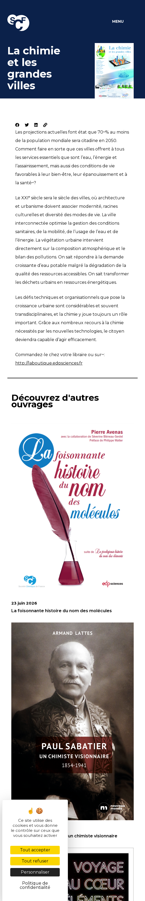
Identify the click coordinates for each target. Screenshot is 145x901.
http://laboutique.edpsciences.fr (49, 363)
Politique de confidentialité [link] (35, 885)
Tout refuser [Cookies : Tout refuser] (35, 861)
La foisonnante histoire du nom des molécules (61, 610)
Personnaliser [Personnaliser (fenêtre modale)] (35, 872)
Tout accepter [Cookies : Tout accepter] (35, 849)
